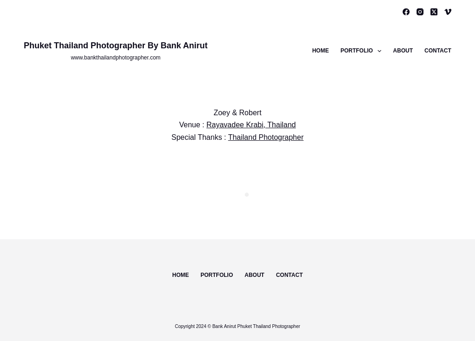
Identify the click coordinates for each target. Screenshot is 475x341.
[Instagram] (420, 11)
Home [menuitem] (320, 50)
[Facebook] (406, 11)
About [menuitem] (403, 50)
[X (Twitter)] (433, 11)
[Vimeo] (447, 11)
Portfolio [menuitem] (362, 51)
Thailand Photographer (266, 137)
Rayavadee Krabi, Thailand (251, 125)
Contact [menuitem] (437, 50)
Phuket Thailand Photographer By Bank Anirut (115, 45)
